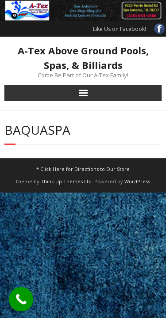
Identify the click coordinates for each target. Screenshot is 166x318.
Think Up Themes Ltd (66, 181)
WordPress (137, 181)
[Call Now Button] (21, 299)
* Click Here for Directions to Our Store (83, 169)
